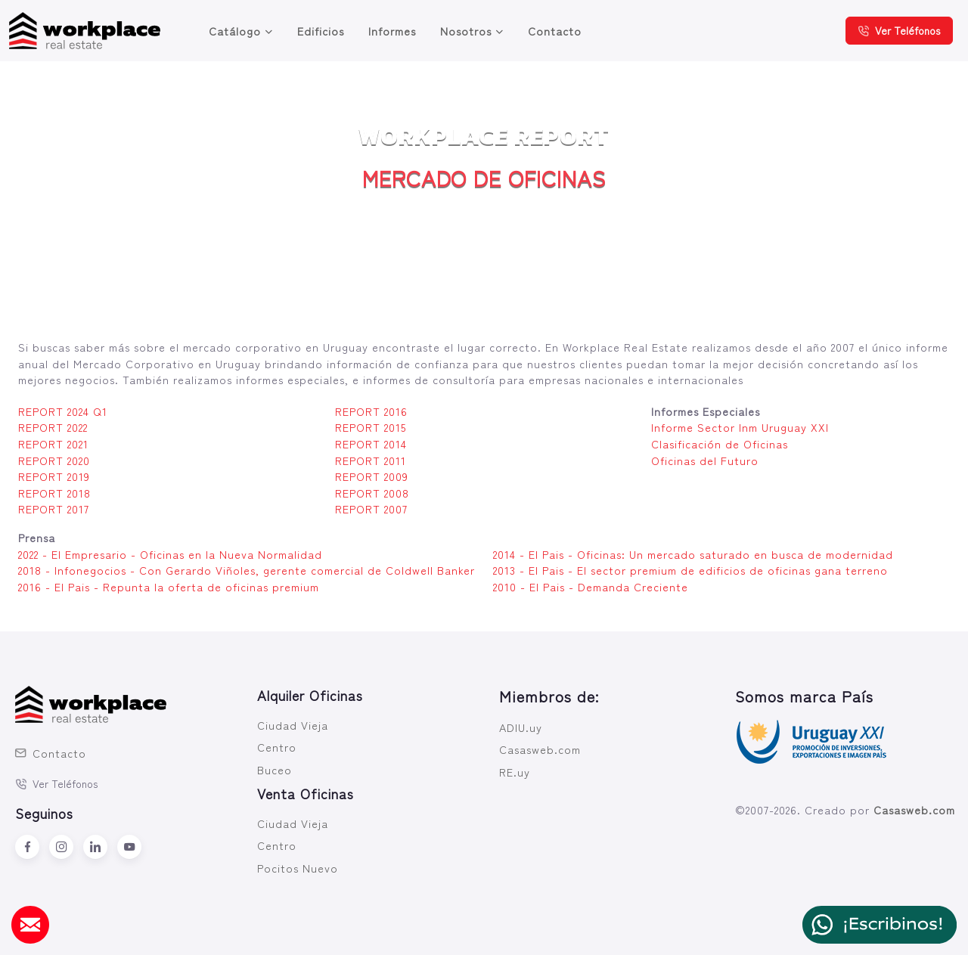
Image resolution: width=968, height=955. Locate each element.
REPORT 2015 (370, 427)
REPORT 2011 (370, 460)
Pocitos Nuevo (297, 868)
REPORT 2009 (371, 476)
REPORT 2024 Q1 (62, 411)
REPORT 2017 (53, 508)
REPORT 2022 (53, 427)
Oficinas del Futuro (705, 460)
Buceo (274, 769)
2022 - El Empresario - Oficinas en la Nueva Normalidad (170, 554)
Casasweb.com (540, 749)
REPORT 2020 (54, 460)
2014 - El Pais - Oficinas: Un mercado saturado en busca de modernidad (693, 554)
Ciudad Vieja (292, 725)
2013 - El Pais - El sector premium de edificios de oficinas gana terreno (690, 570)
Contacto (555, 31)
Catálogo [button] (235, 31)
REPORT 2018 (54, 493)
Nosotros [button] (466, 31)
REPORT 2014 (371, 443)
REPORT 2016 (371, 411)
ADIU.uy (520, 727)
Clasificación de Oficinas (719, 443)
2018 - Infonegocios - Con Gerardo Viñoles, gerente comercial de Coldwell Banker (246, 570)
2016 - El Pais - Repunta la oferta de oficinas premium (168, 586)
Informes (392, 31)
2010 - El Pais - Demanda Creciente (590, 586)
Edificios (320, 31)
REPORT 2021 (53, 443)
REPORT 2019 (54, 476)
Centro (276, 747)
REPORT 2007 (371, 508)
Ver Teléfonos (899, 30)
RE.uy (514, 772)
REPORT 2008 (372, 493)
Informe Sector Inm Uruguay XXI (740, 427)
